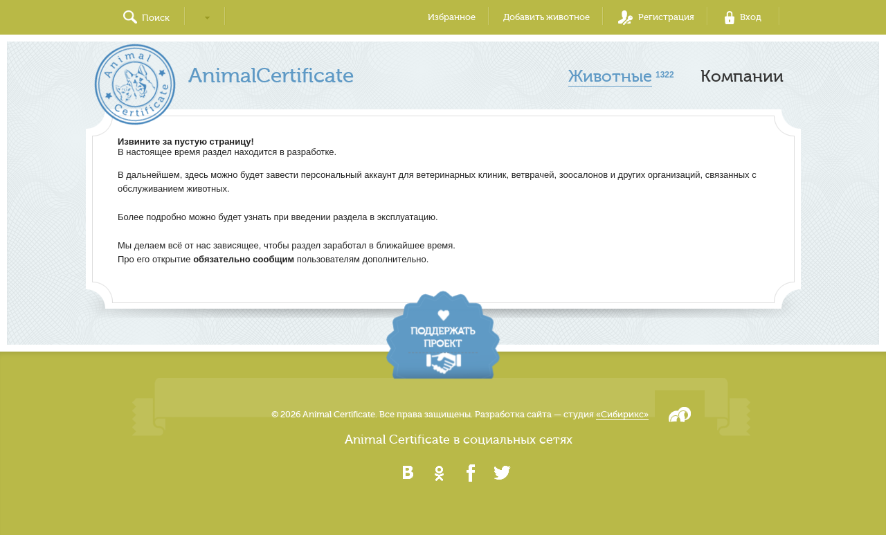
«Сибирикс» (622, 414)
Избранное (452, 17)
